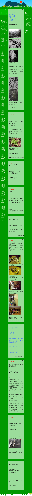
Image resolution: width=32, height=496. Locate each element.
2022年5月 (2, 82)
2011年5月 (2, 198)
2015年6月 (2, 155)
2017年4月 (2, 136)
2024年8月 (2, 60)
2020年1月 (2, 107)
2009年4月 (2, 220)
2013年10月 (2, 173)
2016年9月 (2, 142)
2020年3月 (2, 105)
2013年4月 (2, 178)
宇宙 (23, 157)
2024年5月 (2, 62)
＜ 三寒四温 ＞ (12, 417)
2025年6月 (2, 54)
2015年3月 (2, 158)
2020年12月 (2, 97)
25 (6, 13)
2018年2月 (2, 127)
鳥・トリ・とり (3, 45)
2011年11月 (2, 193)
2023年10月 (2, 68)
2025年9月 (2, 51)
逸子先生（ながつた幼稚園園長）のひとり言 (7, 0)
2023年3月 (2, 73)
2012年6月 (2, 187)
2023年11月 (2, 67)
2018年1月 (2, 128)
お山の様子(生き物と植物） (13, 157)
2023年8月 (2, 70)
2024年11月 (2, 58)
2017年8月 (2, 132)
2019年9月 (2, 110)
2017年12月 (2, 129)
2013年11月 (2, 172)
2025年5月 (2, 55)
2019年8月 (2, 111)
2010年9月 (2, 205)
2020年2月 (2, 106)
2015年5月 (2, 156)
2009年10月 (2, 215)
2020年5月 (2, 103)
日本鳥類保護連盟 (28, 22)
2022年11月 (2, 77)
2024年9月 (2, 59)
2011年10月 (2, 194)
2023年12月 (2, 66)
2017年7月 (2, 133)
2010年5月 (2, 209)
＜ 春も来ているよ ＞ (12, 114)
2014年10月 (2, 162)
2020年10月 (2, 99)
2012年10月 (2, 183)
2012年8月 (2, 185)
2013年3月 (2, 179)
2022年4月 (2, 83)
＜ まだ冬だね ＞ (12, 10)
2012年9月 (2, 184)
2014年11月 (2, 161)
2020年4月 (2, 104)
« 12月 (2, 14)
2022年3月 (2, 84)
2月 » (5, 14)
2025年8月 (2, 52)
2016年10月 (2, 141)
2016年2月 (2, 148)
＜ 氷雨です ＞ (12, 326)
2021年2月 (2, 95)
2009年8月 (2, 217)
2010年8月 (2, 206)
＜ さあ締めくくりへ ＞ (13, 163)
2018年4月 (2, 125)
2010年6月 (2, 208)
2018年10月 (2, 120)
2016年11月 (2, 140)
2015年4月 (2, 157)
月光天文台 (27, 23)
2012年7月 (2, 186)
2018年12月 (2, 118)
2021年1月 (2, 96)
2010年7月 (2, 207)
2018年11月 (2, 119)
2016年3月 (2, 147)
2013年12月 (2, 171)
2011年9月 (2, 195)
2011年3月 (2, 200)
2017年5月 (2, 135)
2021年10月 (2, 88)
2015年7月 (2, 154)
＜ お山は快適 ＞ (3, 29)
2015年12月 (2, 150)
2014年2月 (2, 169)
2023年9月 (2, 69)
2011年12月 (2, 192)
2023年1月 (2, 75)
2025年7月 (2, 53)
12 (1, 12)
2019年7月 (2, 112)
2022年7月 (2, 80)
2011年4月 (2, 199)
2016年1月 (2, 149)
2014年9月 (2, 163)
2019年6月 (2, 113)
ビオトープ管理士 (21, 157)
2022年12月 (2, 76)
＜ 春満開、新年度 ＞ (4, 21)
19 (1, 13)
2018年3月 (2, 126)
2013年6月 (2, 176)
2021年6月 (2, 92)
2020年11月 (2, 98)
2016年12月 (2, 139)
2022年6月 (2, 81)
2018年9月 (2, 121)
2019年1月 (2, 117)
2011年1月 (2, 202)
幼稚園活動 (19, 356)
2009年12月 (2, 213)
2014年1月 (2, 170)
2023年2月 (2, 74)
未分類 (20, 356)
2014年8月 (2, 164)
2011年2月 (2, 201)
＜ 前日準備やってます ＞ (13, 240)
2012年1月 (2, 191)
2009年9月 (2, 216)
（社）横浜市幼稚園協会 (28, 25)
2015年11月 (2, 151)
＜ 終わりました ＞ (12, 189)
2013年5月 (2, 177)
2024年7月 (2, 61)
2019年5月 (2, 114)
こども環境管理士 (17, 157)
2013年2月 (2, 180)
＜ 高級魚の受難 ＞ (12, 361)
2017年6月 (2, 134)
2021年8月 (2, 90)
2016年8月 (2, 143)
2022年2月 (2, 85)
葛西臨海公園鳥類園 (28, 24)
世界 (20, 235)
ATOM (26, 31)
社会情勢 (21, 411)
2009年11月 (2, 214)
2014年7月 (2, 165)
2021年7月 (2, 91)
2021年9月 (2, 89)
